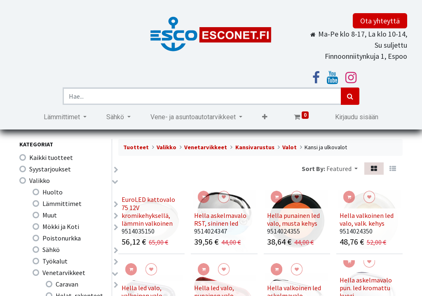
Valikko (39, 180)
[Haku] (350, 96)
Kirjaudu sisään (356, 117)
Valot (289, 147)
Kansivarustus (254, 147)
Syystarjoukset (50, 169)
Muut (49, 215)
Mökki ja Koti (60, 226)
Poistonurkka (61, 238)
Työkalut (55, 261)
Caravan (67, 284)
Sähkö (51, 249)
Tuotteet (136, 147)
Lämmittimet (62, 203)
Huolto (52, 192)
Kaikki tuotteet (51, 157)
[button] (264, 117)
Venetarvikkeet (63, 272)
